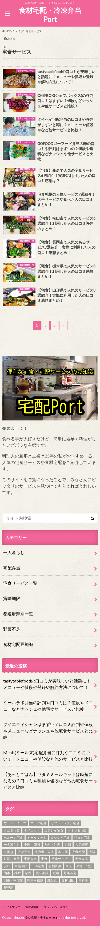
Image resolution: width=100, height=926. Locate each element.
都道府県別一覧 (18, 613)
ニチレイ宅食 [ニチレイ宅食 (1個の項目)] (53, 830)
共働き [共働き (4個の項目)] (8, 852)
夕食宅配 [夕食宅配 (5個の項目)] (78, 852)
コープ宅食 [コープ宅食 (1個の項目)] (38, 823)
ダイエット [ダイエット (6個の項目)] (32, 830)
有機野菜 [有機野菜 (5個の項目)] (55, 866)
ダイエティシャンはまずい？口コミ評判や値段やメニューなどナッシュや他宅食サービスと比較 (48, 731)
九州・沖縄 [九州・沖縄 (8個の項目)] (52, 845)
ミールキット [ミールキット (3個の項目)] (36, 838)
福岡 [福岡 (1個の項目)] (28, 873)
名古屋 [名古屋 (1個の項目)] (63, 852)
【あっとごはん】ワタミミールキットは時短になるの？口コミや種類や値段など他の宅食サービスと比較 (48, 781)
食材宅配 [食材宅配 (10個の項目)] (67, 880)
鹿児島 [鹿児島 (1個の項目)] (8, 887)
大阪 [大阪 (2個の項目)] (92, 852)
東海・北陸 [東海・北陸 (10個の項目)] (84, 866)
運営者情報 (32, 907)
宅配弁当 (11, 567)
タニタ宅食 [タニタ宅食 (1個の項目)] (12, 830)
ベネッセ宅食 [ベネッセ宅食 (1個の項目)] (77, 830)
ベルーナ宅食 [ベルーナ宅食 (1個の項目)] (13, 838)
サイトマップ (12, 907)
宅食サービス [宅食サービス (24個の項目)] (61, 859)
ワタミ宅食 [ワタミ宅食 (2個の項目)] (82, 838)
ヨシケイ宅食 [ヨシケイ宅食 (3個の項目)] (60, 838)
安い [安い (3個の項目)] (7, 866)
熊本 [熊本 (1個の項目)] (7, 873)
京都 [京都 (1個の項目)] (68, 845)
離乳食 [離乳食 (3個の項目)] (52, 880)
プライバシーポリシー (57, 907)
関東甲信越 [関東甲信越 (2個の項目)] (35, 880)
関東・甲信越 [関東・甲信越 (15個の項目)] (13, 880)
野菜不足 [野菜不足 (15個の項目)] (69, 873)
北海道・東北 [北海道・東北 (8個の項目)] (44, 852)
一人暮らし (14, 552)
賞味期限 (11, 598)
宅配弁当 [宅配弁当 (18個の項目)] (30, 859)
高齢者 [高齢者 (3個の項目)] (83, 880)
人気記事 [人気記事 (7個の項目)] (81, 845)
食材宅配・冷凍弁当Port (50, 15)
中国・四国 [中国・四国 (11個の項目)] (32, 845)
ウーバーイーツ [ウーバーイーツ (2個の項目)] (15, 823)
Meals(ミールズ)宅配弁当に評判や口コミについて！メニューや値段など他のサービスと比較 (48, 755)
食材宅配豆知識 (18, 644)
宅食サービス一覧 (20, 583)
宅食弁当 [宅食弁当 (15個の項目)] (81, 859)
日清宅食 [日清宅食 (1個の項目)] (37, 866)
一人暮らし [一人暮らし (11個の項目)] (12, 845)
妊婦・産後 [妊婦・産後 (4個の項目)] (12, 859)
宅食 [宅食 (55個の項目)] (44, 859)
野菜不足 (11, 628)
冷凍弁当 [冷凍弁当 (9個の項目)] (24, 852)
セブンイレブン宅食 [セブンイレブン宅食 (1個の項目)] (65, 823)
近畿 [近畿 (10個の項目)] (56, 873)
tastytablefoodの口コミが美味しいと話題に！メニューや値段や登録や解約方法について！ (47, 684)
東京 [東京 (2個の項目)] (69, 866)
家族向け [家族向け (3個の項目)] (20, 866)
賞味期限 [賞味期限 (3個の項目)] (42, 873)
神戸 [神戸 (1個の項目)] (17, 873)
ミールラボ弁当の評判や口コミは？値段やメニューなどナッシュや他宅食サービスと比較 (48, 705)
